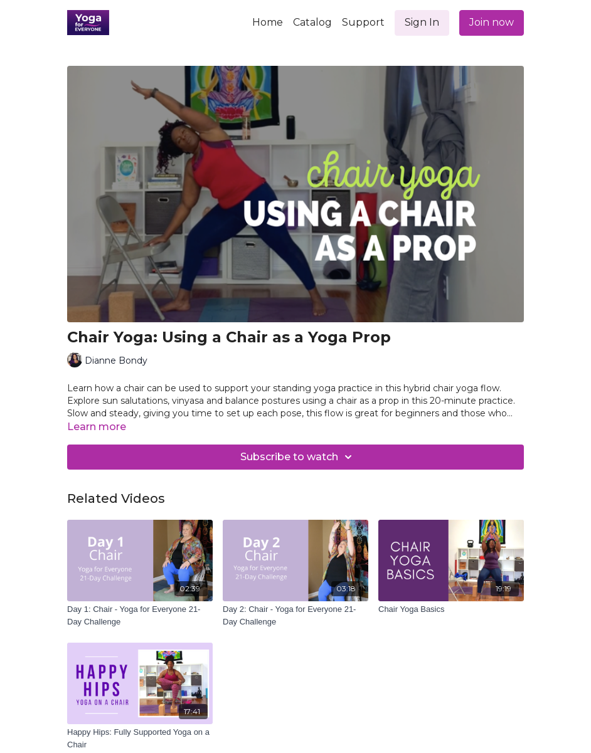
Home (267, 22)
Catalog (312, 22)
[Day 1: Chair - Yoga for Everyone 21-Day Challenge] (140, 615)
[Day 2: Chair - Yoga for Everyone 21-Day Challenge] (295, 615)
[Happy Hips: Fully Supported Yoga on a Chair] (140, 738)
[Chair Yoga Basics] (451, 609)
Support (363, 22)
